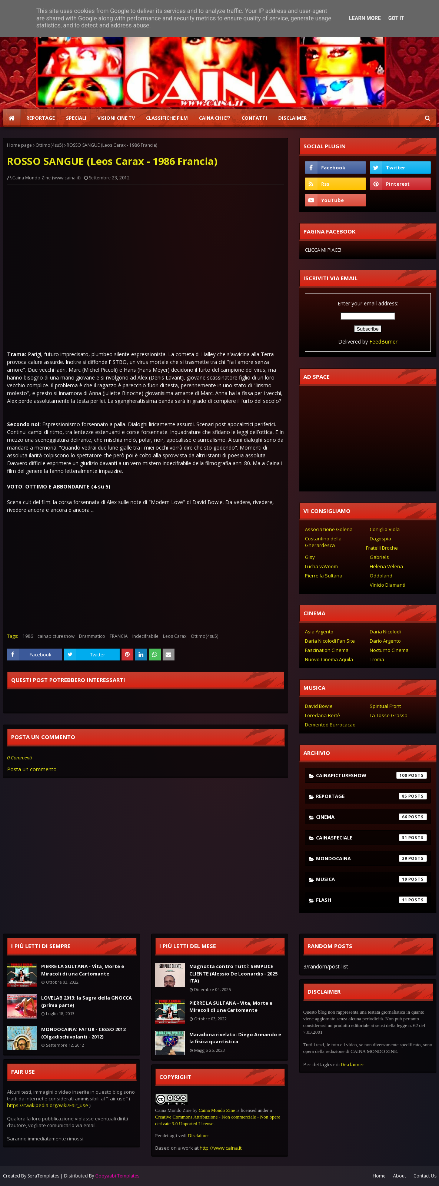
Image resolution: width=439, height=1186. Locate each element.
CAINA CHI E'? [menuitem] (214, 118)
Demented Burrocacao (330, 724)
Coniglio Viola (385, 529)
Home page (19, 145)
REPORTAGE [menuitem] (40, 118)
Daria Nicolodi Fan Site (330, 640)
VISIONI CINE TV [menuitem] (116, 118)
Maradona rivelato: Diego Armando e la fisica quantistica (235, 1038)
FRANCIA (119, 636)
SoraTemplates (43, 1176)
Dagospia (380, 538)
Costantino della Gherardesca (323, 542)
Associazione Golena (329, 529)
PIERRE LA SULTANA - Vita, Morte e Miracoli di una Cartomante (82, 970)
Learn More (365, 18)
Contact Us (424, 1176)
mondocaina (371, 858)
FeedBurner (383, 341)
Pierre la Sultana (323, 575)
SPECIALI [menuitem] (76, 118)
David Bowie (319, 706)
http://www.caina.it (221, 1147)
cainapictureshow (55, 636)
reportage (371, 796)
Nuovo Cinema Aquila (329, 659)
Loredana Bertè (322, 715)
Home (379, 1176)
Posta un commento (32, 769)
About (399, 1176)
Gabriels (379, 557)
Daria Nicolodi (385, 631)
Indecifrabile (145, 636)
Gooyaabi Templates (117, 1176)
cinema (371, 817)
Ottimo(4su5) (49, 145)
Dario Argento (385, 640)
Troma (377, 659)
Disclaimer (198, 1135)
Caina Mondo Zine (217, 1110)
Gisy (310, 557)
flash (371, 900)
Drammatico (92, 636)
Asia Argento (319, 631)
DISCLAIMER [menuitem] (292, 118)
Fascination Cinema (327, 650)
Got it (396, 18)
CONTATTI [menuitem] (254, 118)
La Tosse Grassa (389, 715)
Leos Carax (174, 636)
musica (371, 879)
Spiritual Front (385, 706)
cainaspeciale (371, 837)
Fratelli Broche (382, 547)
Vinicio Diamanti (387, 585)
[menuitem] (12, 118)
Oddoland (381, 575)
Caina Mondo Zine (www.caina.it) (46, 178)
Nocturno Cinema (389, 650)
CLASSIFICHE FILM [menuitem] (167, 118)
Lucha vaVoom (321, 566)
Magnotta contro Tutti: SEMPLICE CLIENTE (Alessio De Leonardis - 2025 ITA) (233, 973)
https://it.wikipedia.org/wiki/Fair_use (47, 1105)
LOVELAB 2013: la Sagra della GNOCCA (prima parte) (86, 1001)
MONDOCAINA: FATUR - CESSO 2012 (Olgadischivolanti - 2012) (83, 1033)
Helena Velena (386, 566)
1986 (28, 636)
